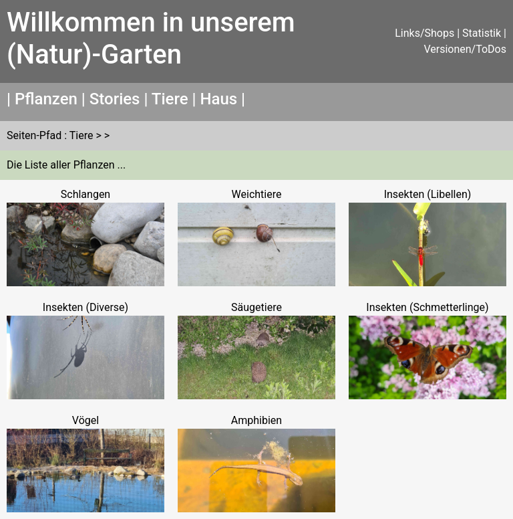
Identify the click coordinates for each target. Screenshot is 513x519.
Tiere (170, 99)
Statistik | (484, 33)
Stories (115, 99)
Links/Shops (424, 33)
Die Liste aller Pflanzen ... (66, 165)
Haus (218, 99)
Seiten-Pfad (34, 135)
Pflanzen (46, 99)
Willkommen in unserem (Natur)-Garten (151, 38)
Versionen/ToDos (464, 49)
